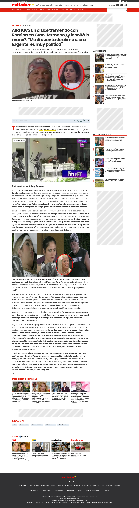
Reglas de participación (92, 491)
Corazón (49, 5)
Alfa (41, 129)
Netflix (78, 5)
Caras (30, 485)
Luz (99, 485)
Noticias (36, 485)
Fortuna (53, 485)
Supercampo (86, 485)
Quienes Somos (46, 491)
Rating (80, 10)
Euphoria (55, 10)
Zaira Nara (65, 10)
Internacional (69, 5)
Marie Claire (45, 485)
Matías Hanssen (45, 10)
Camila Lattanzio (37, 425)
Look (94, 485)
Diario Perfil (22, 485)
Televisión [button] (58, 5)
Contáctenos (59, 491)
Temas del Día (17, 10)
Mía (103, 485)
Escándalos (40, 5)
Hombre (60, 485)
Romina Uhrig (50, 129)
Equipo (79, 491)
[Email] (88, 121)
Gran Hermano (63, 425)
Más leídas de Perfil (102, 134)
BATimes (117, 485)
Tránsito (106, 491)
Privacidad (70, 491)
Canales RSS (34, 491)
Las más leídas (99, 51)
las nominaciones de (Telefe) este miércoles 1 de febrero (50, 127)
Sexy (91, 5)
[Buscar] (115, 10)
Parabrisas (68, 485)
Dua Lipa (73, 10)
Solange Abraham (30, 10)
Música (85, 5)
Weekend (77, 485)
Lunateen (109, 485)
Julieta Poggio (50, 425)
